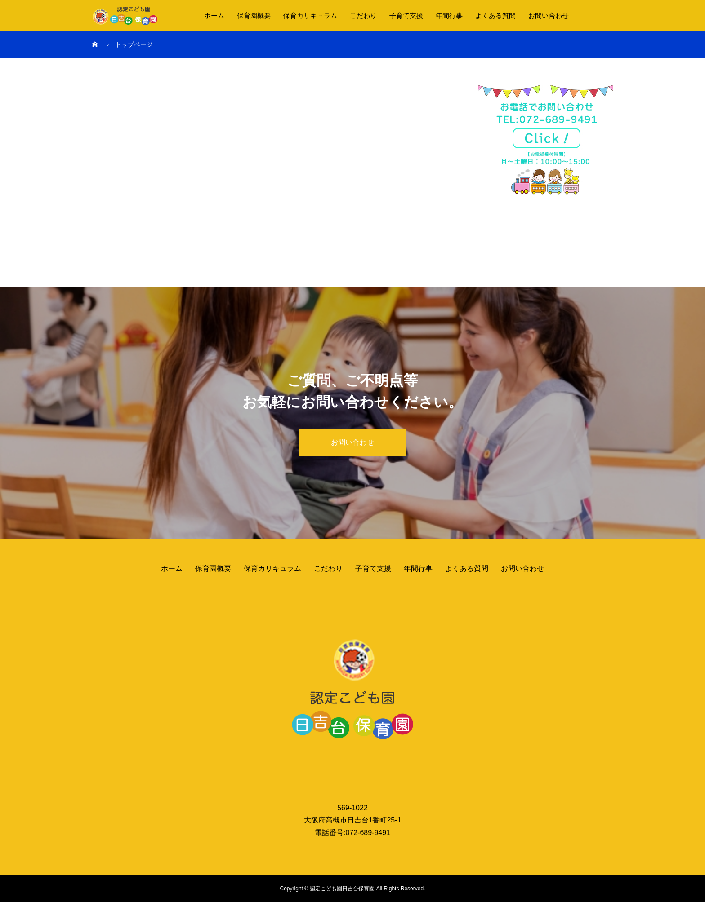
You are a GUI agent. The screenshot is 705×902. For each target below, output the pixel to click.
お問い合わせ (548, 15)
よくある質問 (495, 15)
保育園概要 (254, 15)
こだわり (363, 15)
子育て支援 (406, 15)
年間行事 (449, 15)
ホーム (214, 15)
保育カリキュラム (310, 15)
